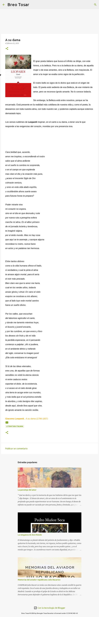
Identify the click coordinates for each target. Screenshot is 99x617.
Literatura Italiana (14, 426)
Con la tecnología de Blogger (49, 608)
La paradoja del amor (27, 490)
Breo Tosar (18, 4)
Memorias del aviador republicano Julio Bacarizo (39, 580)
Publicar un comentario (16, 448)
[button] (6, 48)
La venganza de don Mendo (30, 535)
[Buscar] (32, 4)
